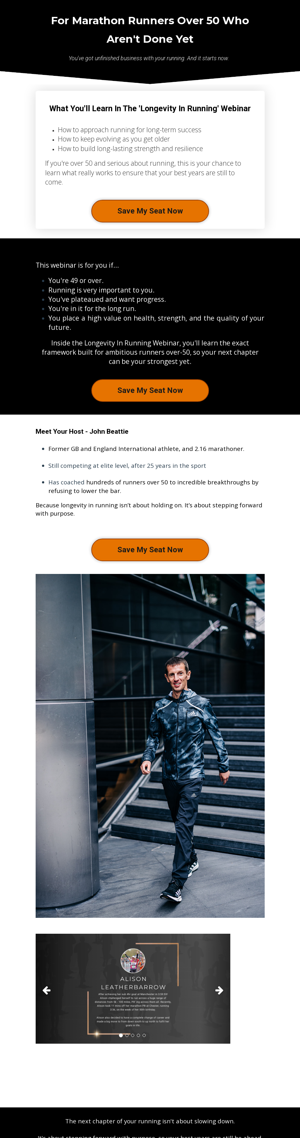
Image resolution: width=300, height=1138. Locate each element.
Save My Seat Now (150, 211)
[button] (50, 988)
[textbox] (150, 481)
